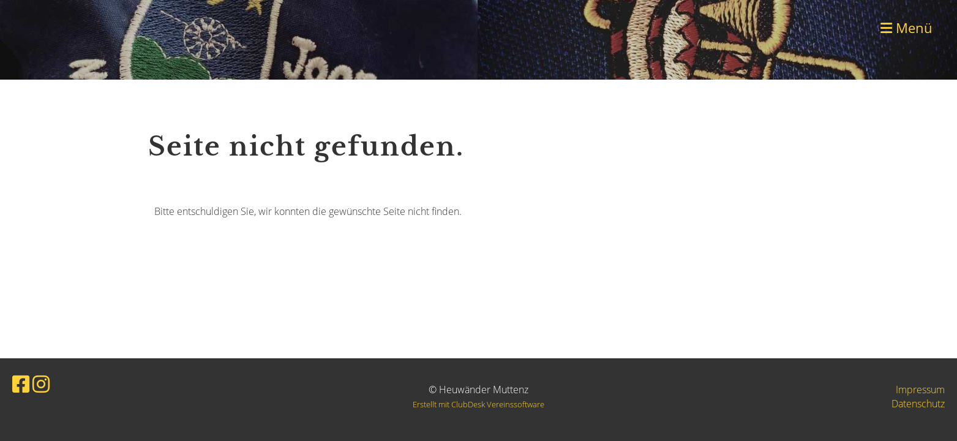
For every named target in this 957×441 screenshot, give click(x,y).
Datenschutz (918, 403)
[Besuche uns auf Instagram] (41, 384)
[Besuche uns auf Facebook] (20, 384)
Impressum (920, 389)
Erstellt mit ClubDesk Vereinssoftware (478, 404)
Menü (906, 27)
